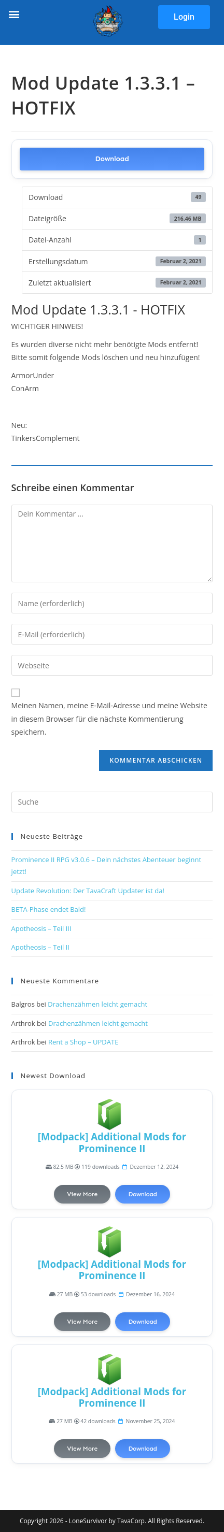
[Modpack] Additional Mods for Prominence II (112, 1142)
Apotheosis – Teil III (41, 928)
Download (112, 158)
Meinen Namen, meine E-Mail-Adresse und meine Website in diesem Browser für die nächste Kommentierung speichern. (109, 718)
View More (82, 1194)
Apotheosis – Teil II (40, 947)
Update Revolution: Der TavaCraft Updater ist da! (87, 890)
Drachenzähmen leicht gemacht (97, 1004)
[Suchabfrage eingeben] (112, 802)
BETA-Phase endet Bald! (48, 909)
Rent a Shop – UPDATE (83, 1042)
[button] (13, 13)
